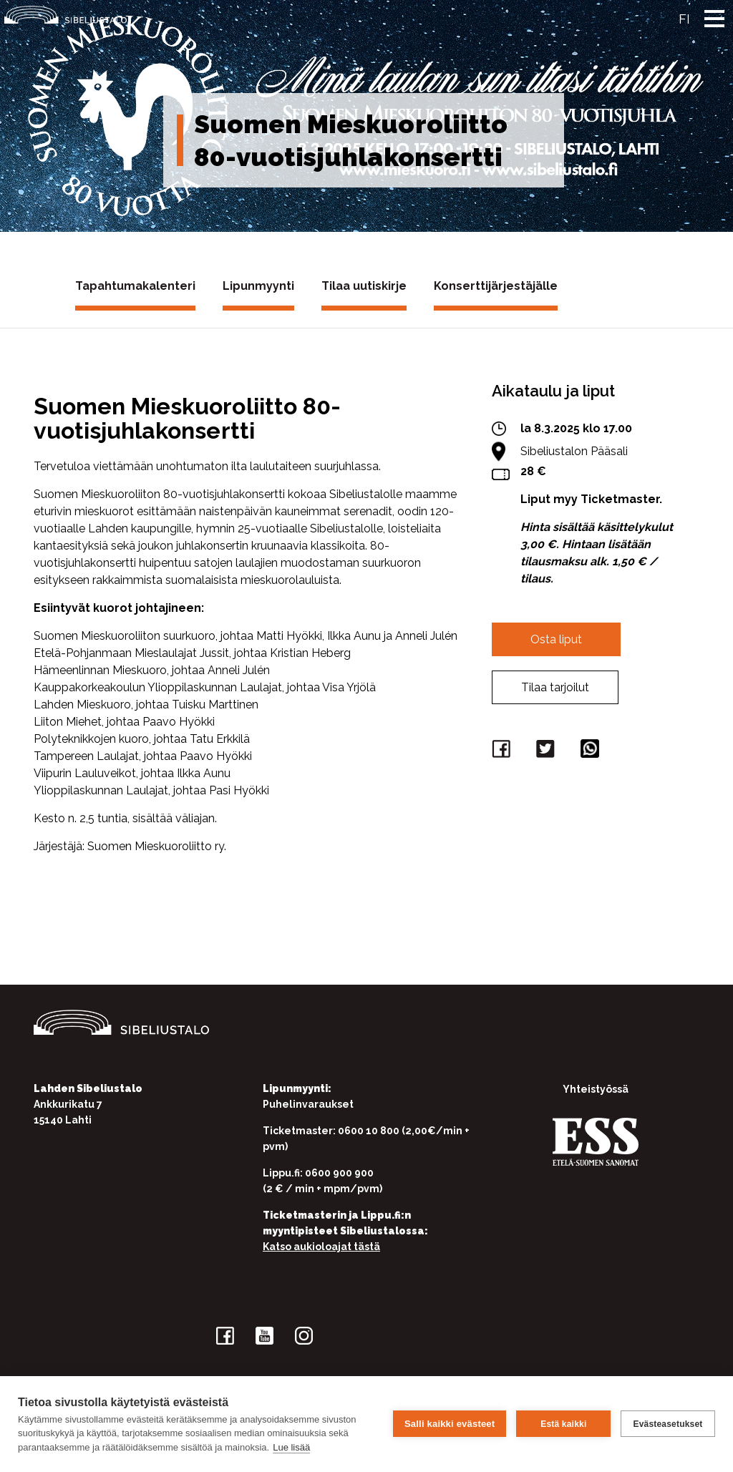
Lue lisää (291, 1447)
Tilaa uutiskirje (364, 286)
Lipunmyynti (258, 286)
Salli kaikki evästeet (449, 1423)
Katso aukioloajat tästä (321, 1246)
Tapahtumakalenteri (135, 286)
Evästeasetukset (667, 1424)
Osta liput (556, 639)
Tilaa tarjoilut (555, 687)
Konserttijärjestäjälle (496, 286)
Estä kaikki (563, 1424)
